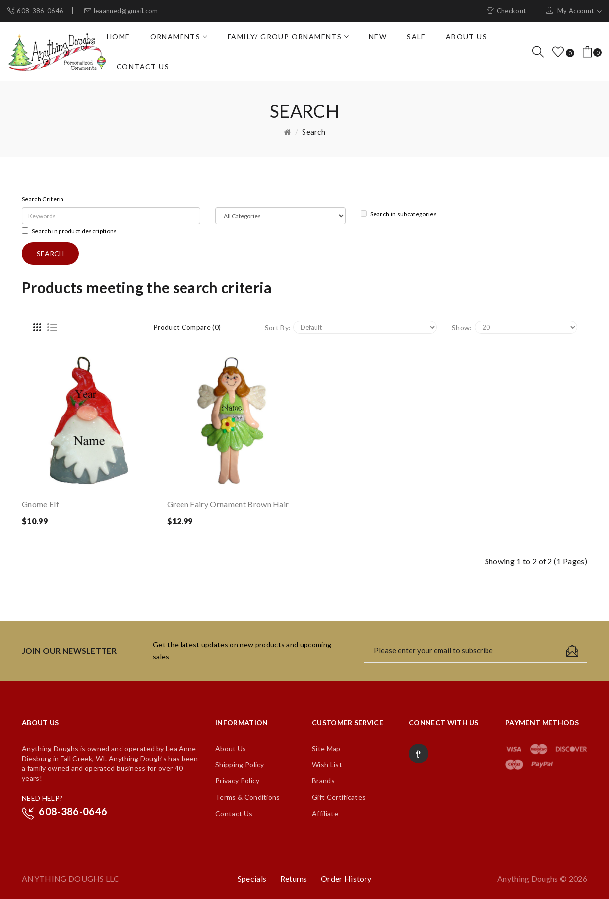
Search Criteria (43, 199)
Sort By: (278, 327)
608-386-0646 (40, 11)
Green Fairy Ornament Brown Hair (228, 504)
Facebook (418, 753)
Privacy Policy (237, 780)
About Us (230, 748)
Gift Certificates (338, 797)
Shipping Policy (239, 765)
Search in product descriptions (69, 231)
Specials (252, 878)
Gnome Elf (40, 504)
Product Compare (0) (187, 327)
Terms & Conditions (247, 797)
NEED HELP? (42, 798)
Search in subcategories (399, 214)
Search (313, 131)
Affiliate (325, 813)
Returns (293, 878)
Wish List (327, 765)
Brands (323, 780)
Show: (462, 327)
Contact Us (233, 813)
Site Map (326, 748)
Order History (346, 878)
